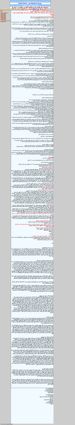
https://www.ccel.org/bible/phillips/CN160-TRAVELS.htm (41, 16)
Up (1, 11)
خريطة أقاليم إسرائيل (4, 12)
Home (1, 10)
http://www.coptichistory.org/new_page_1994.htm (10, 9)
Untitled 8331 (3, 14)
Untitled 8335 (3, 18)
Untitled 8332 (3, 15)
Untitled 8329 (3, 13)
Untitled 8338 (3, 21)
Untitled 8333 (3, 16)
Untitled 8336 (3, 19)
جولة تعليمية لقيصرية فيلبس (5, 20)
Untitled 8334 (3, 17)
